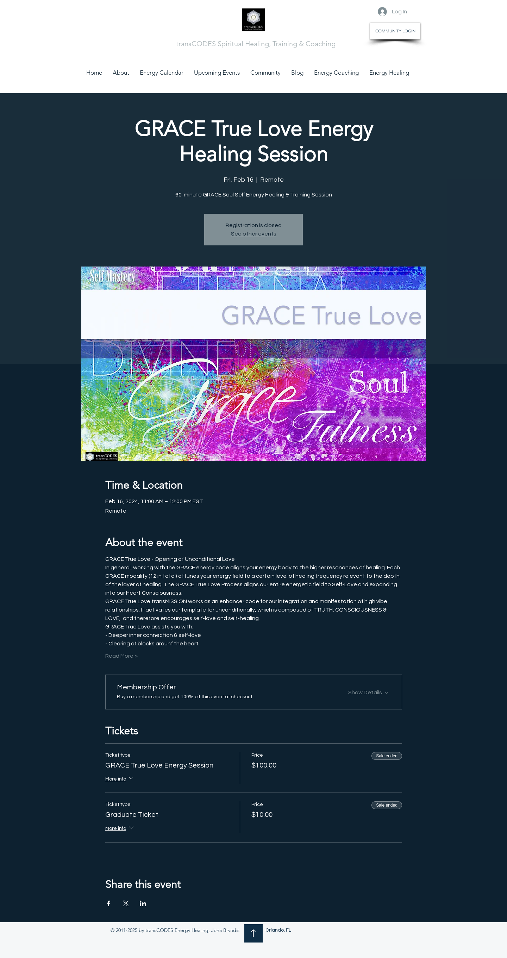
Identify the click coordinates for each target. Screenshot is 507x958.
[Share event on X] (126, 903)
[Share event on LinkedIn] (143, 903)
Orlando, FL (278, 930)
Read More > (121, 656)
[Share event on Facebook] (108, 903)
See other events (253, 234)
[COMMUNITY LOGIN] (395, 31)
